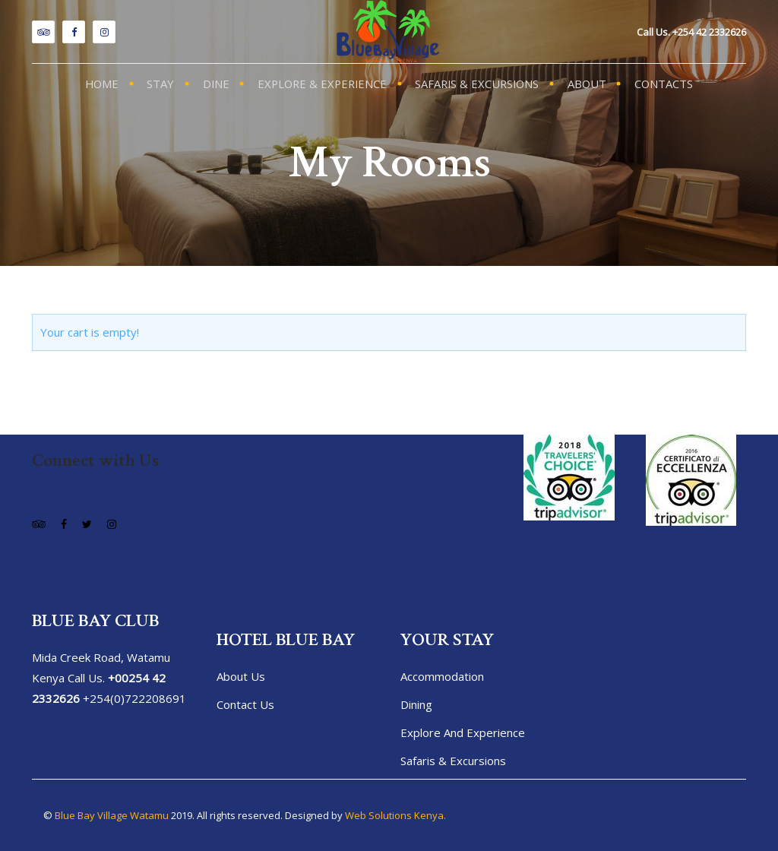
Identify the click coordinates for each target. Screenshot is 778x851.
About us (241, 676)
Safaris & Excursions (453, 760)
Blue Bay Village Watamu (112, 815)
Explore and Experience (462, 732)
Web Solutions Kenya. (395, 815)
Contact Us (245, 704)
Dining (416, 704)
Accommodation (442, 676)
